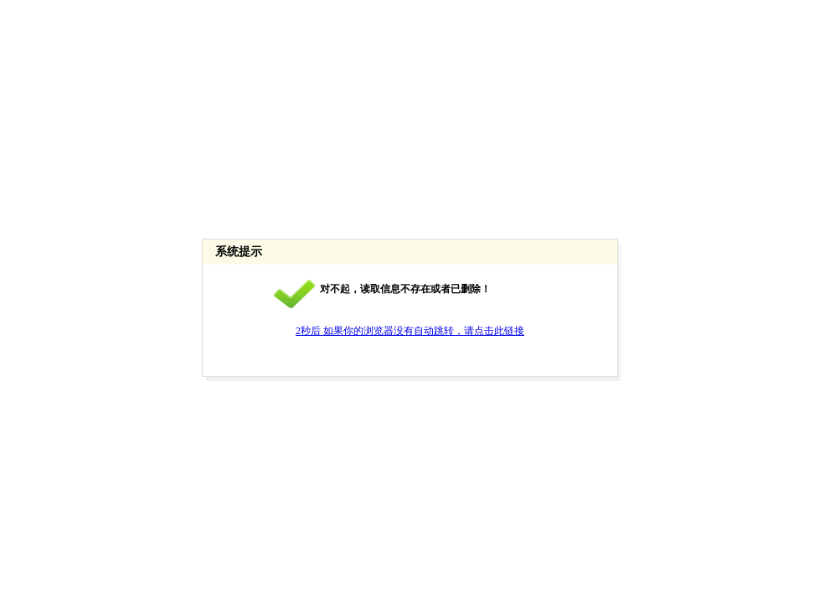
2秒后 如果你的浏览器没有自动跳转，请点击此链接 (410, 331)
